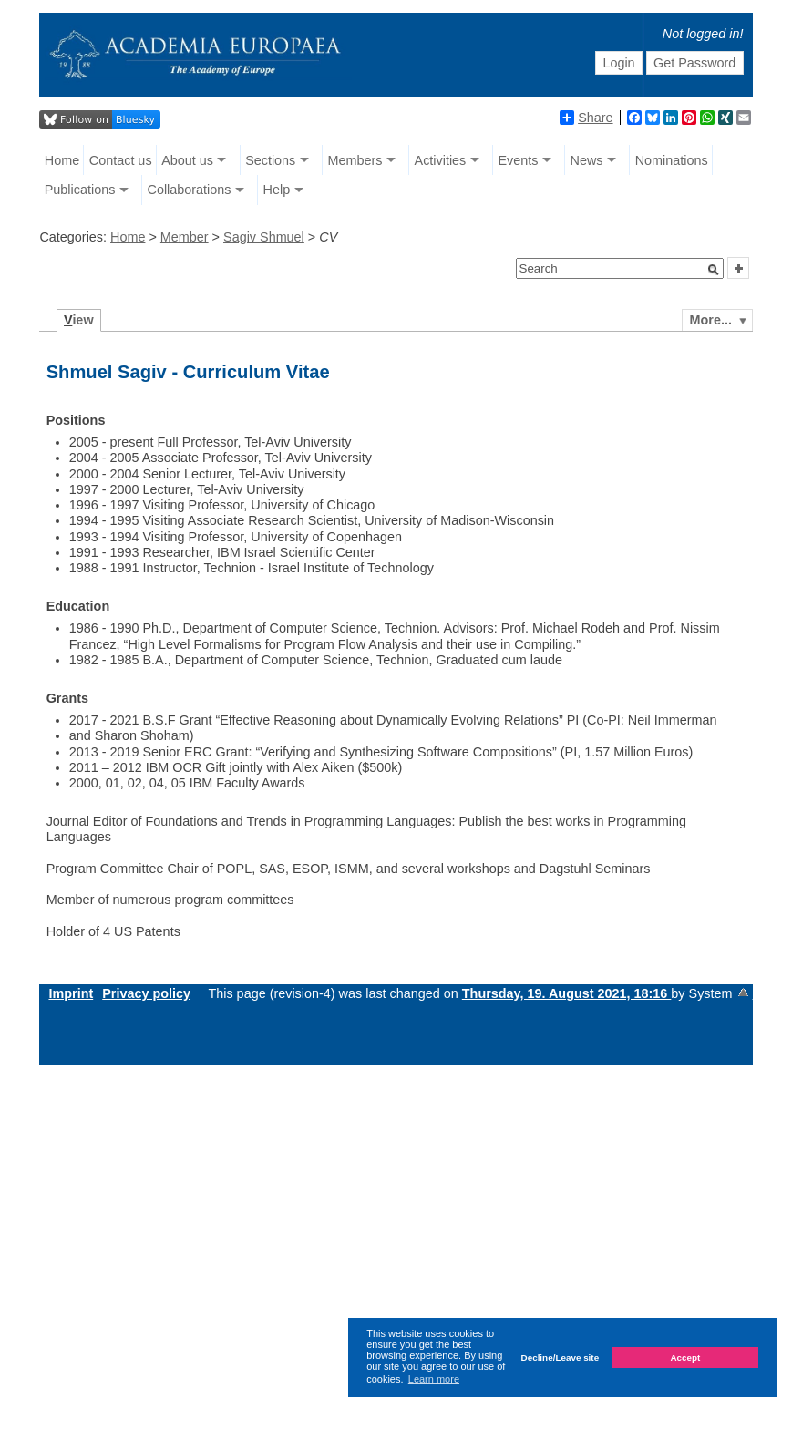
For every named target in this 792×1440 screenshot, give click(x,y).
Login (618, 63)
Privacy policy (146, 993)
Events (518, 160)
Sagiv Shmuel (263, 237)
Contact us (120, 160)
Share (586, 117)
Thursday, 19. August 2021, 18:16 (567, 993)
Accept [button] (685, 1358)
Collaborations (189, 189)
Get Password (694, 63)
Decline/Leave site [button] (560, 1358)
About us (187, 160)
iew (79, 320)
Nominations (671, 160)
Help (277, 189)
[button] (713, 269)
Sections (270, 160)
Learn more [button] (433, 1378)
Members (354, 160)
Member (184, 237)
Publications (80, 189)
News (587, 160)
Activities (441, 160)
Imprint (70, 993)
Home (62, 160)
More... (711, 320)
